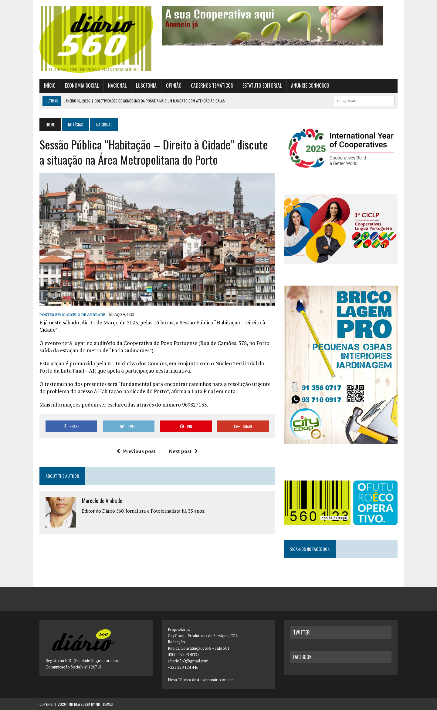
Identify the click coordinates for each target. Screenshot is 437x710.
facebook (302, 657)
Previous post (136, 451)
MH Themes (104, 704)
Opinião (173, 85)
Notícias (75, 124)
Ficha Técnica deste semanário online (200, 679)
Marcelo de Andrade (83, 314)
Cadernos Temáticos (212, 85)
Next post (183, 451)
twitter (301, 632)
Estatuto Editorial (262, 85)
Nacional (117, 85)
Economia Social (82, 85)
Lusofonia (146, 85)
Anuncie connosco (310, 85)
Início (50, 85)
